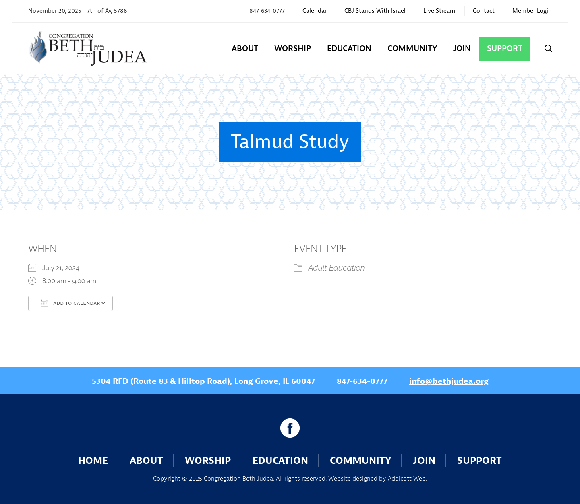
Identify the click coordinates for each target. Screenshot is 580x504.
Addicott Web (407, 479)
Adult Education (336, 268)
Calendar (314, 11)
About (245, 48)
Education (349, 48)
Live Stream (439, 11)
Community (412, 48)
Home (93, 461)
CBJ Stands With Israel (375, 11)
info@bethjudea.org (449, 381)
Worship (292, 48)
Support (504, 48)
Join (462, 48)
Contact (484, 11)
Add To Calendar (70, 303)
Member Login (532, 11)
